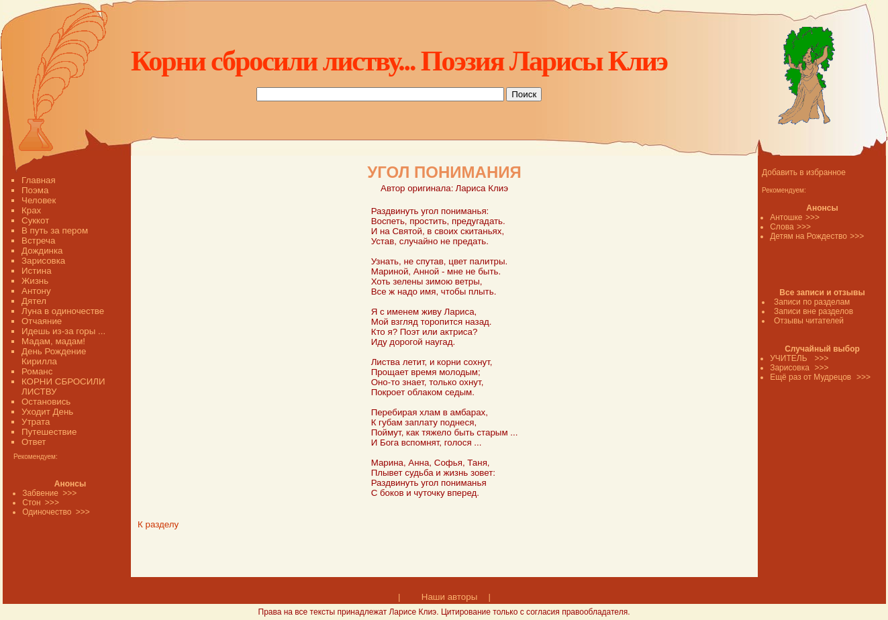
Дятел (33, 301)
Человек (38, 200)
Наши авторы (449, 597)
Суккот (35, 220)
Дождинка (41, 251)
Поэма (34, 190)
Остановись (45, 402)
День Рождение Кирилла (53, 356)
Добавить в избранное (804, 172)
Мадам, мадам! (53, 341)
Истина (36, 271)
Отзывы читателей (809, 320)
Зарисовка (43, 261)
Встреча (38, 241)
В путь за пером (54, 230)
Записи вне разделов (813, 311)
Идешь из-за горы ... (63, 331)
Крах (31, 210)
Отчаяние (41, 321)
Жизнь (34, 281)
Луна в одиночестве (62, 311)
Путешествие (49, 432)
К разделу (158, 524)
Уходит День (47, 412)
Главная (38, 180)
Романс (36, 371)
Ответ (33, 442)
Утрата (35, 422)
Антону (36, 291)
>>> (812, 217)
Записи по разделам (812, 302)
